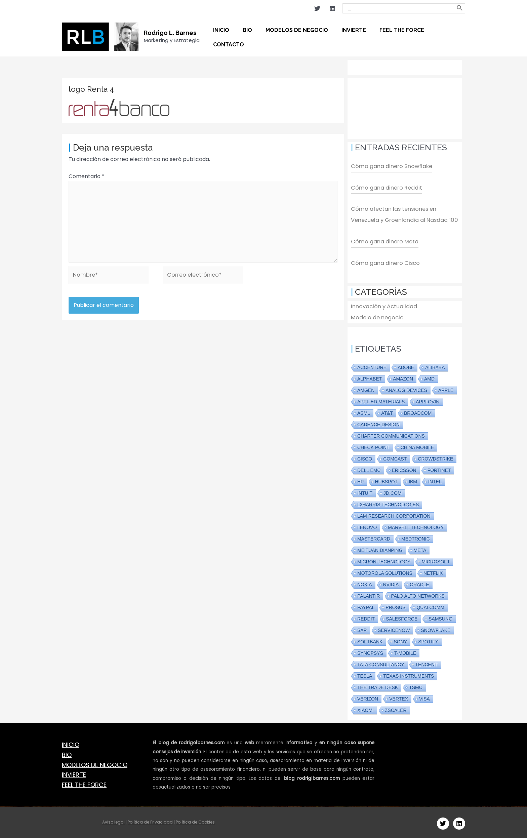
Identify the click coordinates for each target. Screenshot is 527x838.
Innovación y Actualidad (382, 305)
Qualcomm (430, 605)
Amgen (365, 388)
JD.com (392, 491)
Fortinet (439, 468)
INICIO (70, 742)
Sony (400, 639)
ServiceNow (394, 628)
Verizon (367, 697)
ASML (363, 411)
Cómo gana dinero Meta (383, 240)
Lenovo (367, 525)
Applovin (427, 399)
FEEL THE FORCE (84, 782)
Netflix (433, 571)
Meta (420, 548)
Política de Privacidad (150, 820)
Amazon (403, 377)
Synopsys (370, 651)
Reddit (366, 617)
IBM (413, 479)
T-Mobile (405, 651)
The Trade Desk (377, 685)
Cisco (364, 457)
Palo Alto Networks (417, 594)
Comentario (87, 176)
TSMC (415, 685)
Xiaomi (365, 708)
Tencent (426, 662)
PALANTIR (368, 594)
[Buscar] (460, 8)
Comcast (395, 457)
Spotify (428, 639)
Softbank (369, 639)
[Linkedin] (332, 8)
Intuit (364, 491)
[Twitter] (317, 8)
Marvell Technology (416, 525)
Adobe (406, 365)
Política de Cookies (195, 820)
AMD (429, 377)
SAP (362, 628)
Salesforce (401, 617)
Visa (424, 697)
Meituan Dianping (380, 548)
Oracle (419, 582)
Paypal (365, 605)
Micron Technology (383, 559)
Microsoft (435, 559)
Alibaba (435, 365)
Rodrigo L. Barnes (170, 32)
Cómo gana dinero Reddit (384, 187)
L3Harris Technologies (388, 502)
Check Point (373, 445)
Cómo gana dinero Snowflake (390, 166)
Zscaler (396, 708)
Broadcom (418, 411)
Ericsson (404, 468)
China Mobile (417, 445)
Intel (435, 479)
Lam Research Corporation (394, 514)
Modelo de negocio (376, 315)
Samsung (440, 617)
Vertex (398, 697)
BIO (67, 752)
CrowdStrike (435, 457)
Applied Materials (381, 399)
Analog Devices (406, 388)
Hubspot (386, 479)
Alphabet (369, 377)
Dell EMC (369, 468)
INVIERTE (74, 772)
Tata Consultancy (380, 662)
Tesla (364, 674)
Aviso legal (113, 820)
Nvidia (391, 582)
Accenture (372, 365)
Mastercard (373, 537)
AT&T (387, 411)
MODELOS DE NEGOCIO (94, 762)
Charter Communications (391, 434)
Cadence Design (378, 422)
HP (360, 479)
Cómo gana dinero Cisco (383, 262)
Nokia (364, 582)
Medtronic (415, 537)
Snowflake (435, 628)
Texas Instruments (408, 674)
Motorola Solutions (384, 571)
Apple (445, 388)
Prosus (395, 605)
